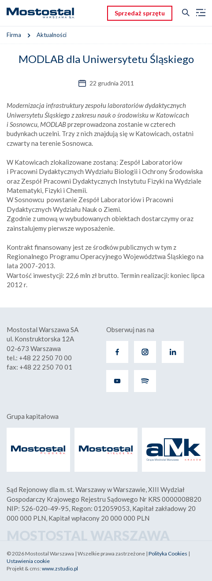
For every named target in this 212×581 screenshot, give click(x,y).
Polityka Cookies (168, 553)
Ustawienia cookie (28, 561)
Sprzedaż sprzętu (140, 13)
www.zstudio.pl (60, 568)
